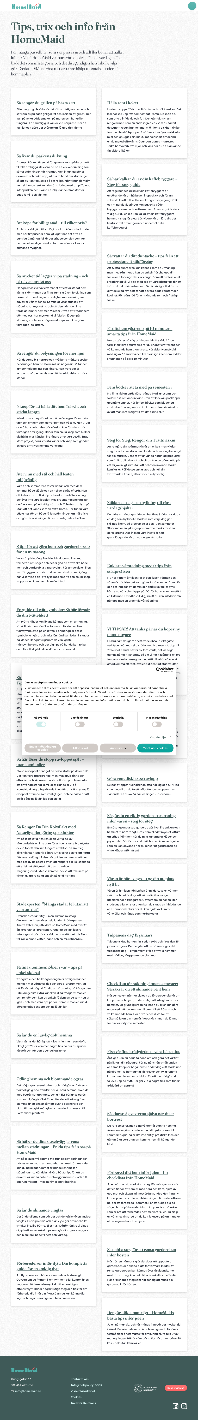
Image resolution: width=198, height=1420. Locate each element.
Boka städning (175, 1387)
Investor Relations (83, 1403)
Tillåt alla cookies (155, 748)
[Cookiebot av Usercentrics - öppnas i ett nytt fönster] (159, 670)
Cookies (76, 1397)
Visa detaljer (158, 737)
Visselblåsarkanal (83, 1391)
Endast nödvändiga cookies (42, 748)
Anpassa (118, 748)
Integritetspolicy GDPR (86, 1385)
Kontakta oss (80, 1379)
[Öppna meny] (192, 6)
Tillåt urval (80, 748)
